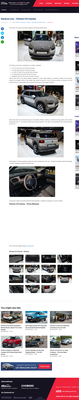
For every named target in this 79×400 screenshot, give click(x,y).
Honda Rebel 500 (14, 9)
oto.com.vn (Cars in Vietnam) (9, 388)
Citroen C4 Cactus (20, 22)
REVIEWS (66, 3)
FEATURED (75, 3)
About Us (58, 387)
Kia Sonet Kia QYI (26, 9)
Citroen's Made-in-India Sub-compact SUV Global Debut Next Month (11, 352)
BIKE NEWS (58, 3)
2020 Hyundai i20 (38, 9)
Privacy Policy (66, 387)
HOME (41, 3)
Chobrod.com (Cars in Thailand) (30, 388)
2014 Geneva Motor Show (39, 22)
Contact (74, 387)
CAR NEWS (49, 3)
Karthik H (50, 22)
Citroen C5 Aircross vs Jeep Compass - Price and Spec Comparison (59, 352)
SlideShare (30, 246)
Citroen (29, 22)
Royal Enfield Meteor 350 (52, 9)
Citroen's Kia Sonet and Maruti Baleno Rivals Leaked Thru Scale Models (11, 327)
